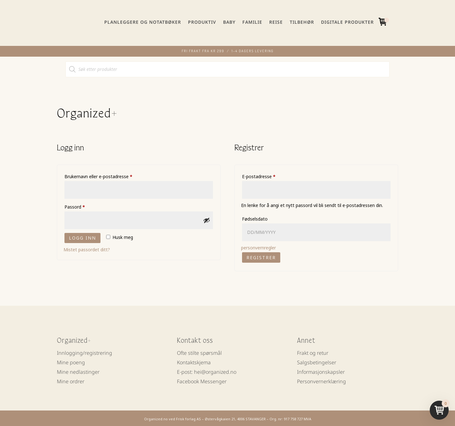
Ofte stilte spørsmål (199, 352)
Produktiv (202, 22)
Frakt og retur (312, 352)
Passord (82, 204)
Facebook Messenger (202, 380)
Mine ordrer (70, 380)
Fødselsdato (255, 217)
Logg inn (82, 236)
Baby (229, 22)
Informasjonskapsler (321, 371)
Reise (276, 22)
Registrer (261, 256)
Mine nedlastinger (78, 371)
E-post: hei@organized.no (206, 371)
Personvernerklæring (321, 380)
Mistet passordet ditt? (87, 248)
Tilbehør (302, 22)
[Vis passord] (206, 218)
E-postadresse (267, 174)
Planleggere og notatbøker (142, 22)
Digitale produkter (347, 22)
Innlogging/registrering (84, 352)
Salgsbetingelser (316, 361)
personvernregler (258, 246)
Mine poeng (71, 361)
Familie (252, 22)
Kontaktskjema (194, 361)
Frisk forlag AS (188, 417)
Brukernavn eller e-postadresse (106, 174)
